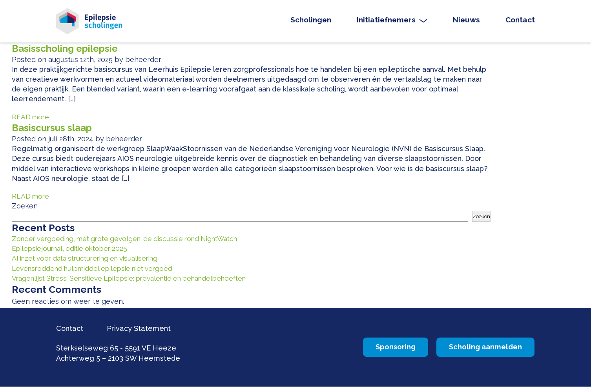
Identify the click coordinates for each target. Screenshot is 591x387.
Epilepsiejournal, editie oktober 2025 (73, 249)
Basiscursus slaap (54, 129)
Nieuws (466, 21)
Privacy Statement (143, 328)
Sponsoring (377, 347)
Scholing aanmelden (479, 347)
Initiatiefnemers (386, 21)
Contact (520, 21)
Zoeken (25, 207)
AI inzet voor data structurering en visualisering (91, 259)
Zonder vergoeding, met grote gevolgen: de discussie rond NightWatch (132, 239)
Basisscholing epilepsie (68, 50)
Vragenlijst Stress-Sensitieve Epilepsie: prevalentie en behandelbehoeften (138, 279)
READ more (31, 118)
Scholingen (310, 21)
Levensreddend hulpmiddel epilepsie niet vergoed (97, 269)
